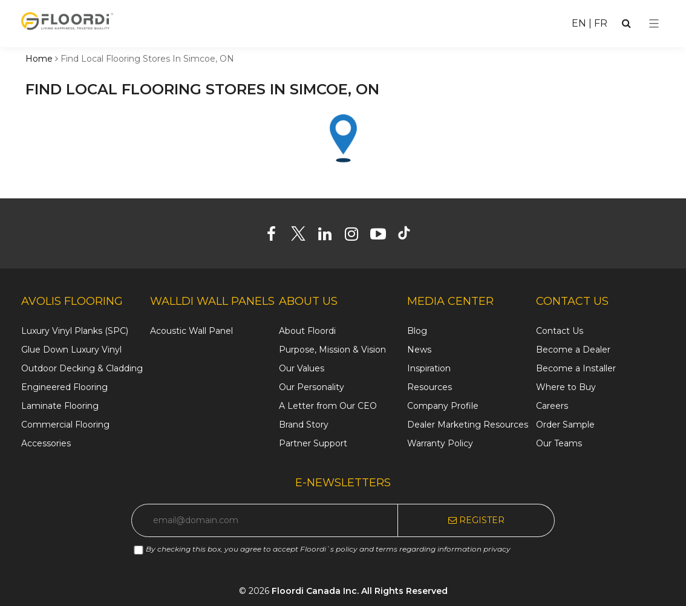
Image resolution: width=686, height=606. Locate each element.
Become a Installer (576, 368)
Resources (429, 387)
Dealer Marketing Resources (467, 424)
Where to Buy (566, 387)
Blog (417, 330)
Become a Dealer (573, 349)
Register (476, 520)
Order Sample (565, 424)
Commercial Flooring (65, 424)
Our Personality (311, 387)
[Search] (626, 23)
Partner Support (313, 443)
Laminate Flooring (60, 405)
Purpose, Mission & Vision (332, 349)
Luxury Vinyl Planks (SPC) (74, 330)
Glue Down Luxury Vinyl (71, 349)
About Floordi (307, 330)
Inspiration (429, 368)
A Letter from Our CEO (328, 405)
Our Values (301, 368)
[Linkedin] (329, 236)
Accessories (46, 443)
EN (579, 23)
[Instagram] (356, 236)
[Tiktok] (410, 236)
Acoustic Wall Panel (191, 330)
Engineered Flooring (64, 387)
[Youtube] (382, 236)
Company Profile (443, 405)
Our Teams (559, 443)
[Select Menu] (654, 23)
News (419, 349)
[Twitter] (302, 236)
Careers (552, 405)
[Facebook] (276, 236)
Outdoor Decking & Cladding (82, 368)
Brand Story (303, 424)
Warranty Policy (440, 443)
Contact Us (559, 330)
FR (600, 23)
